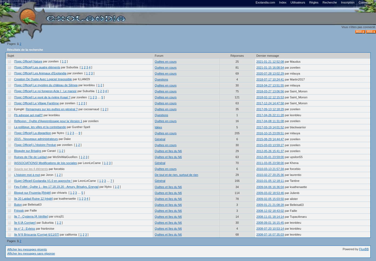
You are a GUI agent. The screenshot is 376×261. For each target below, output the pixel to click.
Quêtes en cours (166, 61)
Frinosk (19, 210)
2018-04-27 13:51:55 (270, 85)
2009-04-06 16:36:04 (270, 187)
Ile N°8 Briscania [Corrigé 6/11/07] (36, 234)
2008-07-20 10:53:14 (270, 228)
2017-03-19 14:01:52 (270, 127)
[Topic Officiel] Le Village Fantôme (36, 103)
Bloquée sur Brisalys (27, 150)
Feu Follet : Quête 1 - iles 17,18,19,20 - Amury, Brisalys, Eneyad (56, 186)
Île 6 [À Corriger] (25, 222)
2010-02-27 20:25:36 (270, 174)
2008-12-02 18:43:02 (270, 210)
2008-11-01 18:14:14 (270, 216)
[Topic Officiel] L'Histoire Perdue (35, 144)
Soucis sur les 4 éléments (31, 168)
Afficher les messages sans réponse (31, 253)
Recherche (330, 2)
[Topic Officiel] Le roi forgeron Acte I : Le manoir (45, 91)
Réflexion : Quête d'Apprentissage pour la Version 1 (48, 121)
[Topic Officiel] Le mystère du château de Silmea (45, 85)
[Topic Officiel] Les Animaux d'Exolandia (40, 73)
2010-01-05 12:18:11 (270, 180)
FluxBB (364, 249)
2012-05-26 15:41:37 (270, 151)
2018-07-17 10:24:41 (270, 79)
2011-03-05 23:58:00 (270, 163)
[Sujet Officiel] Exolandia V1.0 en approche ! (43, 180)
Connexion (365, 2)
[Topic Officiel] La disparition (32, 133)
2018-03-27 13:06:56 (270, 91)
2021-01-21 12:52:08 (270, 61)
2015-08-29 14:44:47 (270, 139)
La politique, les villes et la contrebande (40, 127)
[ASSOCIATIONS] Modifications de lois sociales (45, 163)
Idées (158, 127)
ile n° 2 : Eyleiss (24, 228)
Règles (314, 2)
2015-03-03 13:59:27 (270, 145)
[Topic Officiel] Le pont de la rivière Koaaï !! (42, 97)
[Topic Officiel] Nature (28, 61)
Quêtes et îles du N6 (168, 151)
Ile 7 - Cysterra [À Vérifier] (31, 216)
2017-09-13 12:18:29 (270, 109)
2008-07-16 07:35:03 (270, 234)
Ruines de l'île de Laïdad (30, 157)
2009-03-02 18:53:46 (270, 193)
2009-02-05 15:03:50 (270, 198)
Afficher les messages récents (27, 249)
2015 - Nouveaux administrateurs (36, 138)
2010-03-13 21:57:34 (270, 168)
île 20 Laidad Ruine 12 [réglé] (33, 198)
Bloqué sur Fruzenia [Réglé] (32, 192)
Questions (161, 79)
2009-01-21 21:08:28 (270, 204)
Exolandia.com (265, 2)
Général (160, 139)
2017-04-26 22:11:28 (270, 115)
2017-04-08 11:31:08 (270, 121)
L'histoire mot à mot (27, 174)
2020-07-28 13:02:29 (270, 73)
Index (282, 2)
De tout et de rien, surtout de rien (176, 174)
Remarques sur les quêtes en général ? (52, 109)
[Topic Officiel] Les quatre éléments (37, 67)
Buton (18, 204)
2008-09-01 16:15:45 (270, 222)
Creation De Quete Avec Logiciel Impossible (43, 79)
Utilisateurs (297, 2)
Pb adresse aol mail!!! (28, 115)
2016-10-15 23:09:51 (270, 133)
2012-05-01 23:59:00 (270, 157)
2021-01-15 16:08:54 (270, 67)
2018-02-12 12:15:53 (270, 97)
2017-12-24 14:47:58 (270, 103)
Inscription (347, 2)
